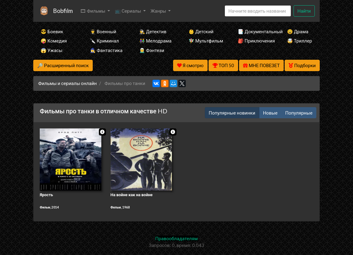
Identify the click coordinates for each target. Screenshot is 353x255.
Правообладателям (176, 238)
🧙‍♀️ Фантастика (106, 50)
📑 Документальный (254, 31)
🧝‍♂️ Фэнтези (151, 50)
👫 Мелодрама (155, 40)
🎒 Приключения (254, 40)
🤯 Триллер (299, 40)
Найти (304, 11)
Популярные (298, 112)
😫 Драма (297, 31)
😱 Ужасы (52, 50)
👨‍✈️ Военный (103, 31)
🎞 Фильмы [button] (93, 11)
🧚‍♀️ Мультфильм (205, 40)
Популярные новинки (232, 112)
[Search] (258, 11)
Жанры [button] (159, 11)
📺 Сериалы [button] (128, 11)
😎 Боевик (52, 31)
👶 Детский (201, 31)
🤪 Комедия (54, 40)
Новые (270, 112)
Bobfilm (63, 10)
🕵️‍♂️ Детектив (152, 31)
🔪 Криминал (104, 40)
